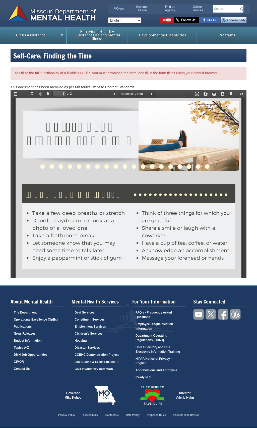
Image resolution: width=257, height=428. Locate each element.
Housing (81, 340)
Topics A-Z (21, 347)
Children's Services (89, 333)
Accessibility (233, 20)
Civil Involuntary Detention (94, 369)
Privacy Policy (66, 415)
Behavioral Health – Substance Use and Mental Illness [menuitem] (97, 35)
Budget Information (28, 340)
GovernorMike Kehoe (73, 395)
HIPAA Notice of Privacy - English (154, 361)
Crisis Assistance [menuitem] (32, 37)
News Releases (25, 333)
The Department (25, 312)
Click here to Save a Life (152, 395)
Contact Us (22, 369)
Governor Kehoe (142, 8)
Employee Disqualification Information (154, 326)
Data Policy (133, 415)
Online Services (197, 8)
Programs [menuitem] (227, 35)
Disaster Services (87, 347)
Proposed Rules (156, 415)
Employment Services (90, 326)
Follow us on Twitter (186, 20)
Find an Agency (170, 8)
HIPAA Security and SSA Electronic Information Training (158, 349)
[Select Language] (124, 20)
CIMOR (19, 361)
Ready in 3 (143, 377)
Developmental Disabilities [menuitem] (162, 35)
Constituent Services (90, 319)
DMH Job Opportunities (30, 354)
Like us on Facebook (210, 20)
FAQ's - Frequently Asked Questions (154, 315)
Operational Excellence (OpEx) (36, 319)
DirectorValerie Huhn (185, 395)
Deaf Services (85, 312)
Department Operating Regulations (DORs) (151, 338)
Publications (23, 326)
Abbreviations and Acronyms (156, 370)
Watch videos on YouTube (167, 20)
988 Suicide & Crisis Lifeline (97, 361)
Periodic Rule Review (186, 415)
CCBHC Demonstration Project (97, 354)
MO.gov (119, 8)
